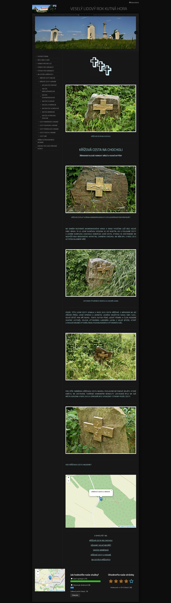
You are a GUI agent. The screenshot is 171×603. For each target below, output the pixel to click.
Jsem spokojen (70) (79, 578)
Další (136, 32)
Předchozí (35, 32)
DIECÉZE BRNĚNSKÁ (101, 550)
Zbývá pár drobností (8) (80, 585)
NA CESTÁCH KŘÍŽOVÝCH (100, 559)
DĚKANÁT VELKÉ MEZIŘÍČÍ (101, 545)
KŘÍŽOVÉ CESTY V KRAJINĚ (101, 554)
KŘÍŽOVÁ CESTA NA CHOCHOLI (100, 540)
